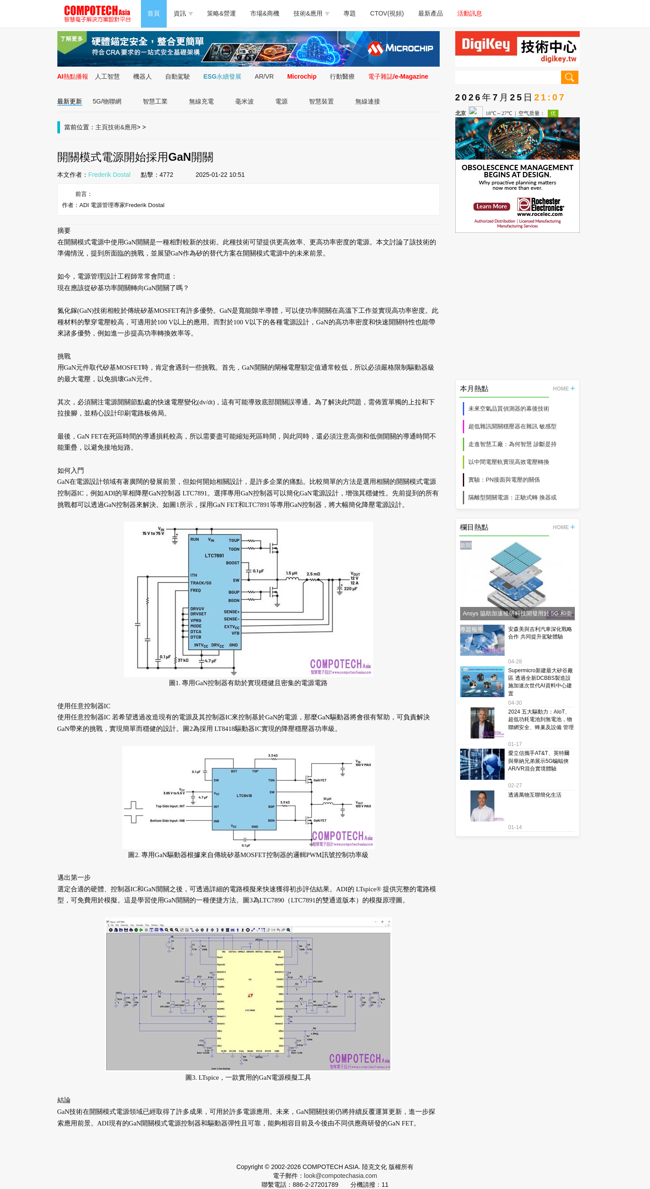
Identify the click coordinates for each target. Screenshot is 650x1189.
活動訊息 (469, 13)
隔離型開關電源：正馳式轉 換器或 (513, 497)
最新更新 (69, 101)
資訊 (183, 13)
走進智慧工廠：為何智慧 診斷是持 (513, 444)
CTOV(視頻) (387, 13)
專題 (350, 13)
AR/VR (264, 76)
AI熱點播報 (72, 76)
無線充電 (201, 101)
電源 (281, 101)
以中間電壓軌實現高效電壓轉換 (509, 462)
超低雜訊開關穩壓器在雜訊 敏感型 (513, 426)
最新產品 (430, 13)
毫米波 (244, 101)
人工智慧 (107, 76)
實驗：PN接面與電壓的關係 (504, 479)
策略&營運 (221, 13)
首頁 (154, 13)
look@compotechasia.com (340, 1175)
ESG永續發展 (223, 76)
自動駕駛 (177, 76)
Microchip (302, 76)
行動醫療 (342, 76)
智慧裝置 (321, 101)
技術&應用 (311, 13)
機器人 (142, 76)
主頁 (102, 127)
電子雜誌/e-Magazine (398, 76)
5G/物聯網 (107, 101)
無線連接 (367, 101)
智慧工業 (155, 101)
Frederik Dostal (109, 174)
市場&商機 (264, 13)
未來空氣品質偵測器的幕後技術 (509, 408)
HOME (564, 389)
